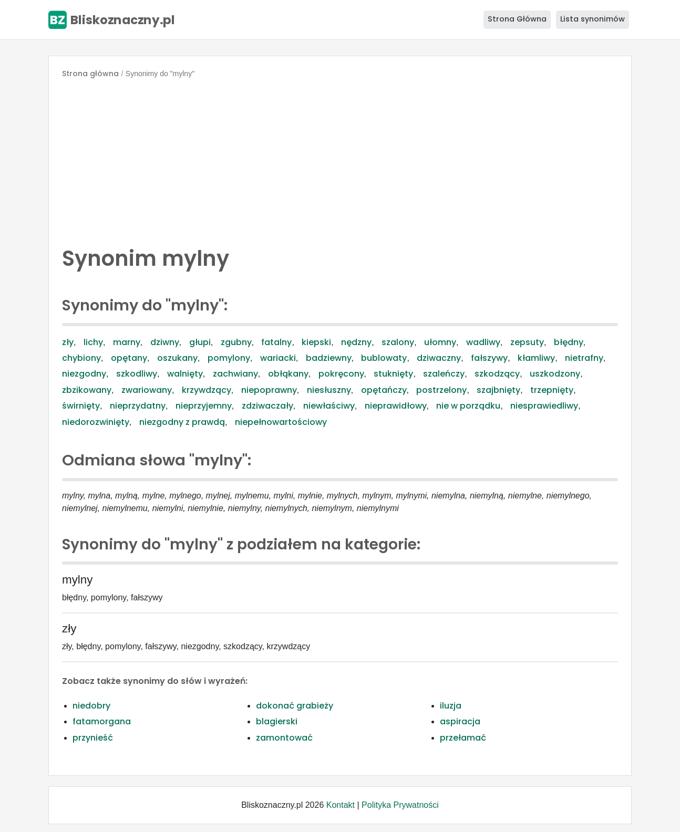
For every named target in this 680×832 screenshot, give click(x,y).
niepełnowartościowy (281, 422)
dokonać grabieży (294, 706)
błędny (568, 342)
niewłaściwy (329, 406)
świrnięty (81, 406)
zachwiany (235, 374)
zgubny (236, 342)
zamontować (284, 738)
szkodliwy (136, 374)
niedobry (91, 706)
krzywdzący (206, 390)
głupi (200, 342)
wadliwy (483, 342)
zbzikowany (86, 390)
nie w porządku (468, 406)
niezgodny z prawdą (182, 422)
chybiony (81, 358)
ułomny (440, 342)
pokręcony (341, 374)
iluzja (450, 706)
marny (126, 342)
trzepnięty (551, 390)
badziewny (329, 358)
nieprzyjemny (204, 406)
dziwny (164, 342)
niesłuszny (329, 390)
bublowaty (384, 358)
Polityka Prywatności (400, 804)
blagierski (276, 721)
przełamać (463, 738)
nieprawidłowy (396, 406)
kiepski (316, 342)
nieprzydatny (138, 406)
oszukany (177, 358)
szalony (398, 342)
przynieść (93, 738)
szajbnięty (498, 390)
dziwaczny (439, 358)
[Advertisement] (340, 159)
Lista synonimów (592, 19)
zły (68, 342)
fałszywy (489, 358)
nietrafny (584, 358)
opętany (129, 358)
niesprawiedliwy (544, 406)
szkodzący (497, 374)
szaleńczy (444, 374)
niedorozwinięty (95, 422)
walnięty (185, 374)
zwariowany (146, 390)
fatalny (276, 342)
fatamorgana (102, 721)
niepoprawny (269, 390)
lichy (93, 342)
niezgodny (84, 374)
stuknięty (393, 374)
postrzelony (441, 390)
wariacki (278, 358)
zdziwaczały (267, 406)
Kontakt (340, 804)
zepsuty (527, 342)
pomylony (229, 358)
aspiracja (460, 721)
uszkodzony (555, 374)
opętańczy (384, 390)
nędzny (356, 342)
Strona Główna (517, 19)
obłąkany (288, 374)
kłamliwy (536, 358)
